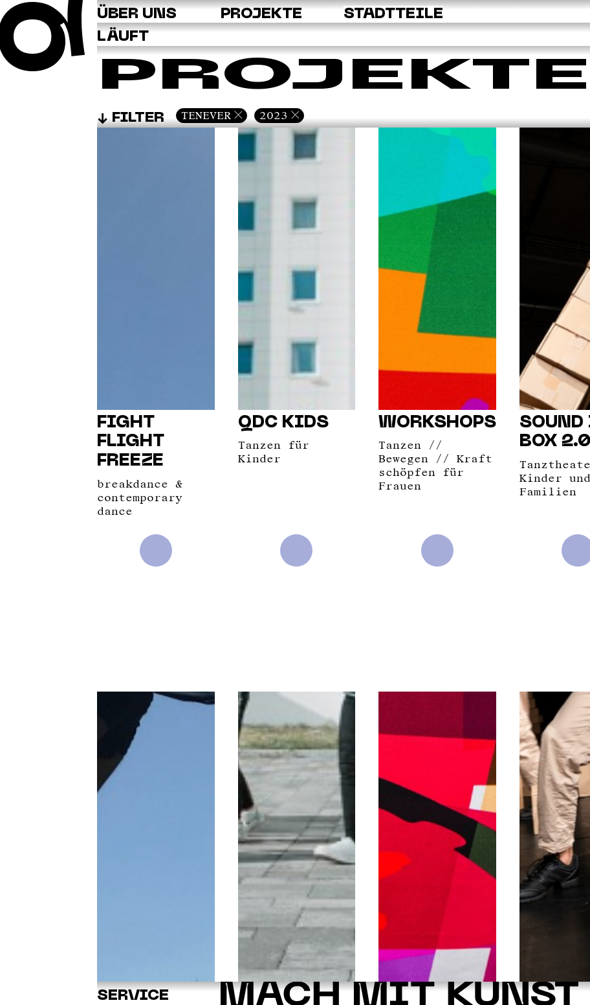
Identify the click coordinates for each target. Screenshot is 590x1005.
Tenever (206, 115)
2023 (273, 115)
